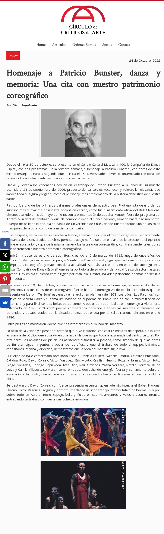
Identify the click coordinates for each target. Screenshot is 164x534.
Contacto (125, 44)
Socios (107, 44)
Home (41, 44)
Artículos (59, 44)
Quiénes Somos (84, 44)
